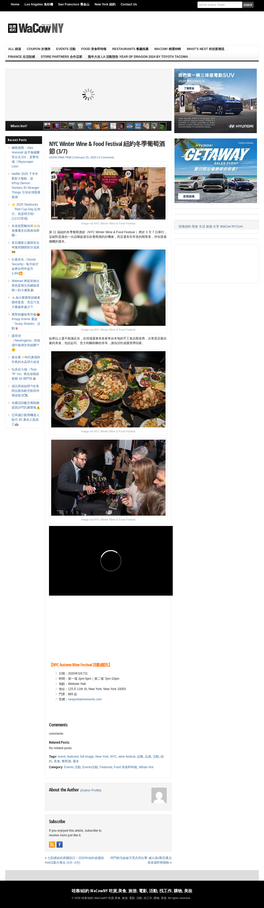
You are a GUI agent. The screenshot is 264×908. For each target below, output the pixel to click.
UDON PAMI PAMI (60, 157)
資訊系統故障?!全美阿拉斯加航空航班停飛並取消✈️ (25, 390)
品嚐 (140, 756)
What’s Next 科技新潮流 (205, 49)
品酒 (148, 756)
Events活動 (90, 767)
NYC (113, 756)
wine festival (126, 756)
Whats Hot (146, 767)
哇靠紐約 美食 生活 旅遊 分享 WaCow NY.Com (211, 226)
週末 (76, 761)
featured (73, 756)
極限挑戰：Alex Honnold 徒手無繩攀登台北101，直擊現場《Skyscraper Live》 (25, 157)
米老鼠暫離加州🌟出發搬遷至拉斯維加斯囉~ (26, 230)
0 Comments (106, 157)
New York (102, 756)
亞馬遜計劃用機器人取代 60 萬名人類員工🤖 (25, 419)
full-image (87, 756)
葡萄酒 (66, 761)
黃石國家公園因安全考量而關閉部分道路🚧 (25, 247)
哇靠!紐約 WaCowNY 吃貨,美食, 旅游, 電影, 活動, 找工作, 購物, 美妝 (132, 891)
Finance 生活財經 (21, 57)
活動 (156, 756)
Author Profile (90, 790)
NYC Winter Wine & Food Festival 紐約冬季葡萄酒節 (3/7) (107, 147)
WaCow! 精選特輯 (167, 49)
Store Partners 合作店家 (61, 57)
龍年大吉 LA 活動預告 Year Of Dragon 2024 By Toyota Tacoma (138, 57)
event (61, 756)
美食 (57, 761)
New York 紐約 (105, 4)
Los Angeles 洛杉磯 (38, 4)
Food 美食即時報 (93, 49)
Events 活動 (66, 49)
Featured (106, 767)
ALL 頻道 (14, 49)
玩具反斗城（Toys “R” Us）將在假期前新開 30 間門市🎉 (25, 374)
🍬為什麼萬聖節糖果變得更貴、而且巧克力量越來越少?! (26, 302)
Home (15, 4)
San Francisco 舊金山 (73, 4)
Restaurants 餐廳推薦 (130, 49)
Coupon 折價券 (39, 49)
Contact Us (129, 4)
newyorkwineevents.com (85, 699)
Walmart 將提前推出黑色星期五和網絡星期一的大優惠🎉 (25, 285)
